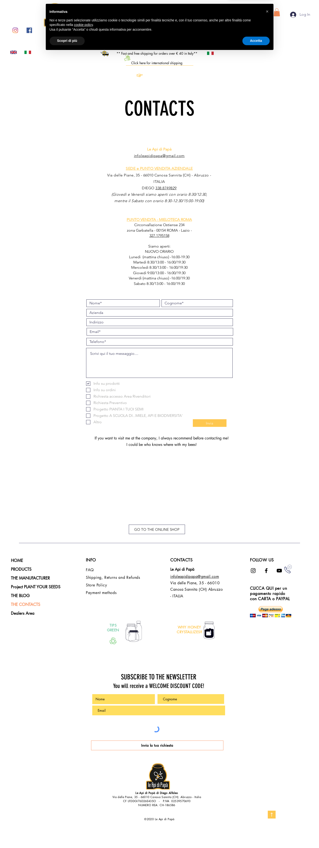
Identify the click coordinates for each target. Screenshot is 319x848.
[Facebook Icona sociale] (29, 30)
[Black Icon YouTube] (279, 570)
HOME (17, 560)
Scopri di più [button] (67, 835)
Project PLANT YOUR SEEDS (35, 587)
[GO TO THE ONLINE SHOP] (157, 529)
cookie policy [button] (83, 819)
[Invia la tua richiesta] (157, 745)
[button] (276, 12)
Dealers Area (22, 613)
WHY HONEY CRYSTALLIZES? (189, 629)
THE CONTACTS (25, 604)
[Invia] (210, 423)
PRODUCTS (21, 569)
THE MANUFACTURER (30, 578)
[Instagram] (15, 30)
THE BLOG (20, 595)
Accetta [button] (256, 835)
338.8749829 (165, 188)
